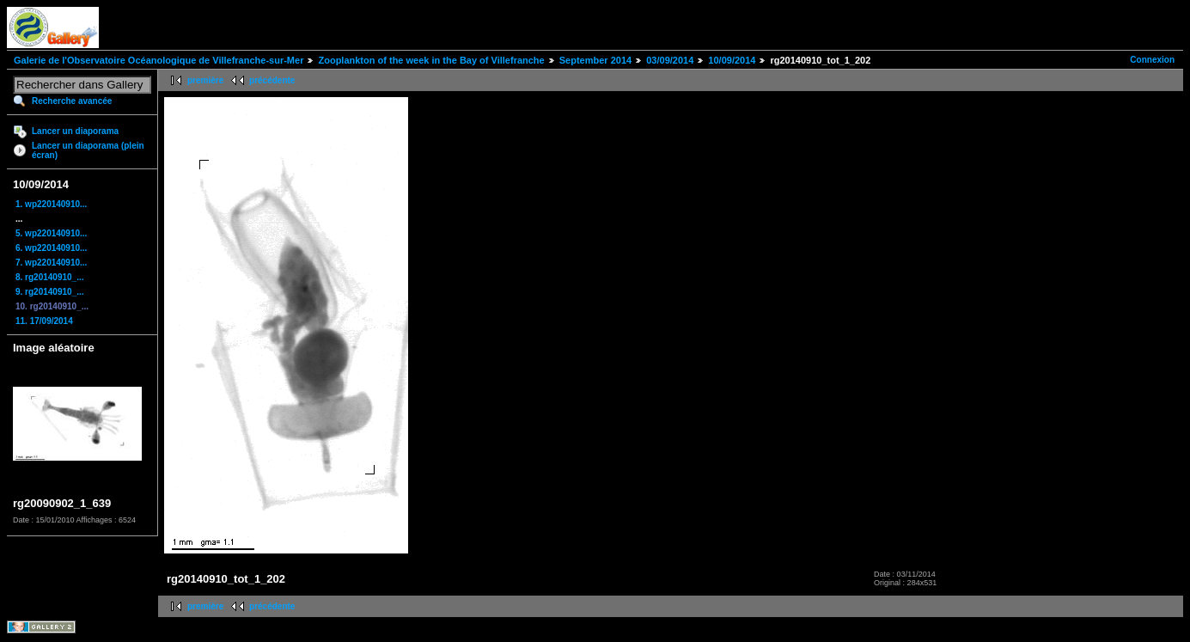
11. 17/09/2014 (44, 321)
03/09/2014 (669, 60)
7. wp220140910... (51, 262)
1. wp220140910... (51, 204)
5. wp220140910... (51, 233)
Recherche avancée (72, 101)
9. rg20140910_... (49, 292)
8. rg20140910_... (49, 277)
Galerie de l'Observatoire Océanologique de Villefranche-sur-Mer (158, 60)
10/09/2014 (731, 60)
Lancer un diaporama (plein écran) (88, 150)
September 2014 (595, 60)
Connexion (1152, 59)
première (205, 80)
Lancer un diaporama (75, 131)
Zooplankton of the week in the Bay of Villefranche (431, 60)
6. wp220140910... (51, 248)
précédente (272, 80)
